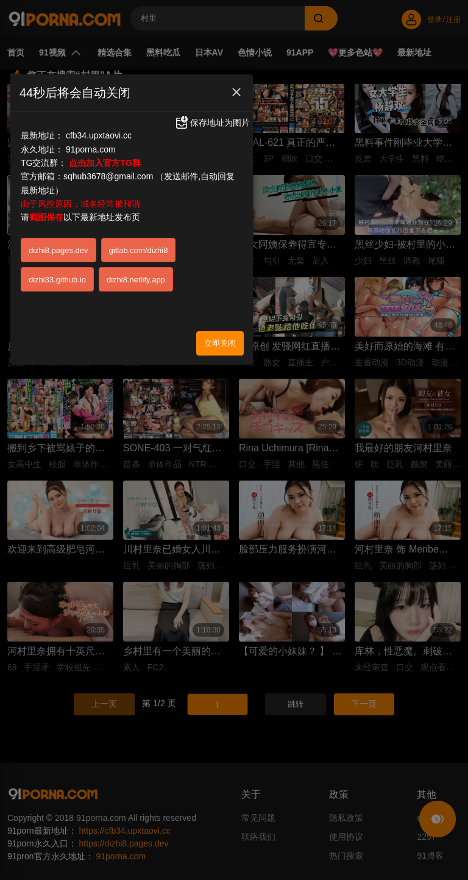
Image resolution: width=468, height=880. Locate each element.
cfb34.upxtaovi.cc (99, 135)
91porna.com (91, 149)
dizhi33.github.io (57, 279)
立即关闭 (220, 343)
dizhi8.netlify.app (136, 279)
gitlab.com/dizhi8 (138, 250)
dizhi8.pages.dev (58, 250)
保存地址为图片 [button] (212, 122)
